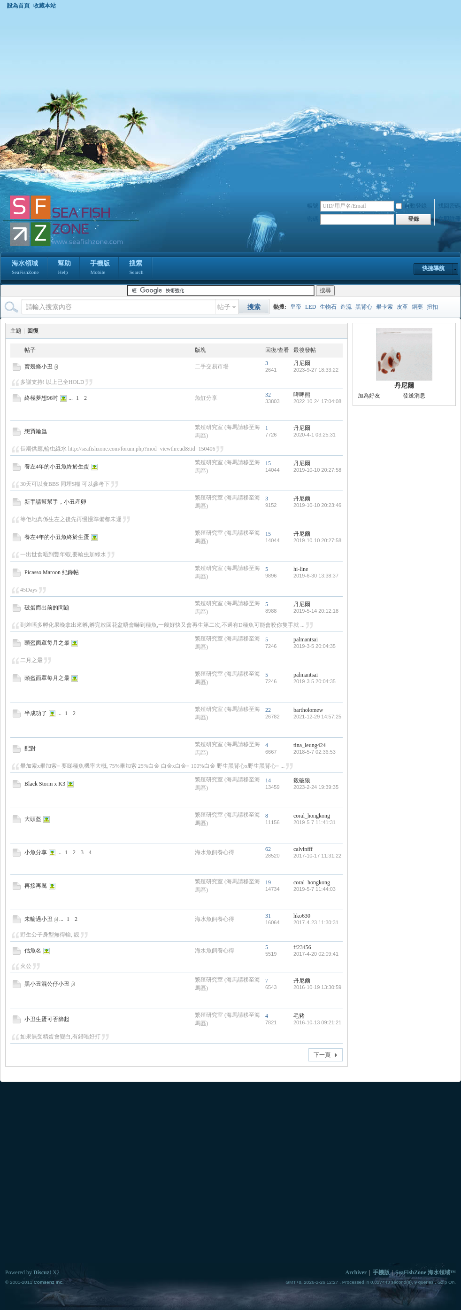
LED (310, 307)
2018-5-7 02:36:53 (314, 752)
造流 (346, 307)
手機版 (100, 268)
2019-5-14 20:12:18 (315, 611)
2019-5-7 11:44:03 (314, 889)
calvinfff (303, 849)
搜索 (136, 268)
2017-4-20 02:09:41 (315, 954)
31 (268, 915)
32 (268, 394)
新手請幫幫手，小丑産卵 (55, 502)
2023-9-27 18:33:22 (315, 370)
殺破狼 (301, 780)
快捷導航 (433, 268)
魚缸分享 (206, 398)
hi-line (300, 569)
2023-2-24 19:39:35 (315, 787)
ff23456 (302, 947)
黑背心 (363, 307)
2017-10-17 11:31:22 (317, 855)
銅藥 (417, 307)
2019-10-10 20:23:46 (317, 505)
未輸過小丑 (38, 919)
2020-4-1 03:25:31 (314, 434)
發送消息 (414, 395)
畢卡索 (384, 307)
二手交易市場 (212, 366)
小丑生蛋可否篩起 (46, 1019)
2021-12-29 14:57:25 (317, 716)
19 (268, 882)
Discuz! (42, 1272)
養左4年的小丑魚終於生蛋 (56, 466)
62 (268, 849)
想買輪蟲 (35, 431)
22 (268, 710)
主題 (16, 331)
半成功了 (35, 713)
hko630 (301, 915)
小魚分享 (35, 852)
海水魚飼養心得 (214, 852)
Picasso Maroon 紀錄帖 (51, 572)
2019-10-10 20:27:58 (317, 470)
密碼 (312, 219)
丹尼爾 (301, 363)
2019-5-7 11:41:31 (314, 822)
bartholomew (308, 710)
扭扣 (432, 307)
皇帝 (295, 307)
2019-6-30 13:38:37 (315, 575)
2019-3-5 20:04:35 (314, 646)
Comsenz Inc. (48, 1282)
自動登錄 (411, 206)
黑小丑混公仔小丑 (46, 984)
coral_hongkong (311, 815)
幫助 (64, 268)
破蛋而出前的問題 (46, 607)
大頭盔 (32, 819)
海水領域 (25, 268)
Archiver (356, 1272)
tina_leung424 (309, 745)
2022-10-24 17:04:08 (317, 401)
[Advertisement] (93, 102)
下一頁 (322, 1055)
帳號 (312, 206)
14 (268, 780)
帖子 (223, 307)
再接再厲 (35, 885)
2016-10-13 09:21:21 (317, 1022)
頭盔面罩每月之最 (46, 642)
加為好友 (369, 395)
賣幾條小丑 (38, 366)
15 (268, 463)
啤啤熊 (301, 394)
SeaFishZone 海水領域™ (425, 1272)
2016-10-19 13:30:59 (317, 987)
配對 (30, 748)
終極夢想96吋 (41, 398)
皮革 (402, 307)
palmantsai (305, 639)
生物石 (328, 307)
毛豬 (299, 1016)
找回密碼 (449, 206)
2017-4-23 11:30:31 (315, 922)
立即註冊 (449, 219)
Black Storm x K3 (44, 783)
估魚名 (32, 950)
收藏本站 (44, 5)
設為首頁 (18, 5)
